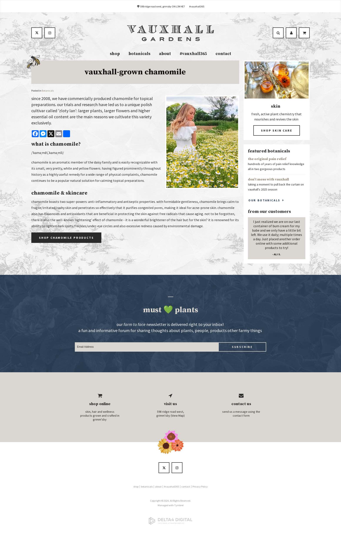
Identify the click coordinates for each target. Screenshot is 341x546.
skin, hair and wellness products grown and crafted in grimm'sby (99, 416)
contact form (241, 416)
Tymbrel (179, 506)
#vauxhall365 (196, 6)
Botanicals (48, 91)
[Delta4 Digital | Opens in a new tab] (170, 521)
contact (223, 54)
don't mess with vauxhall (268, 180)
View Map (178, 416)
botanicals (139, 54)
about (165, 54)
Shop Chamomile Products (66, 238)
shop (115, 54)
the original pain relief (267, 160)
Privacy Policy (200, 487)
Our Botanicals (264, 201)
